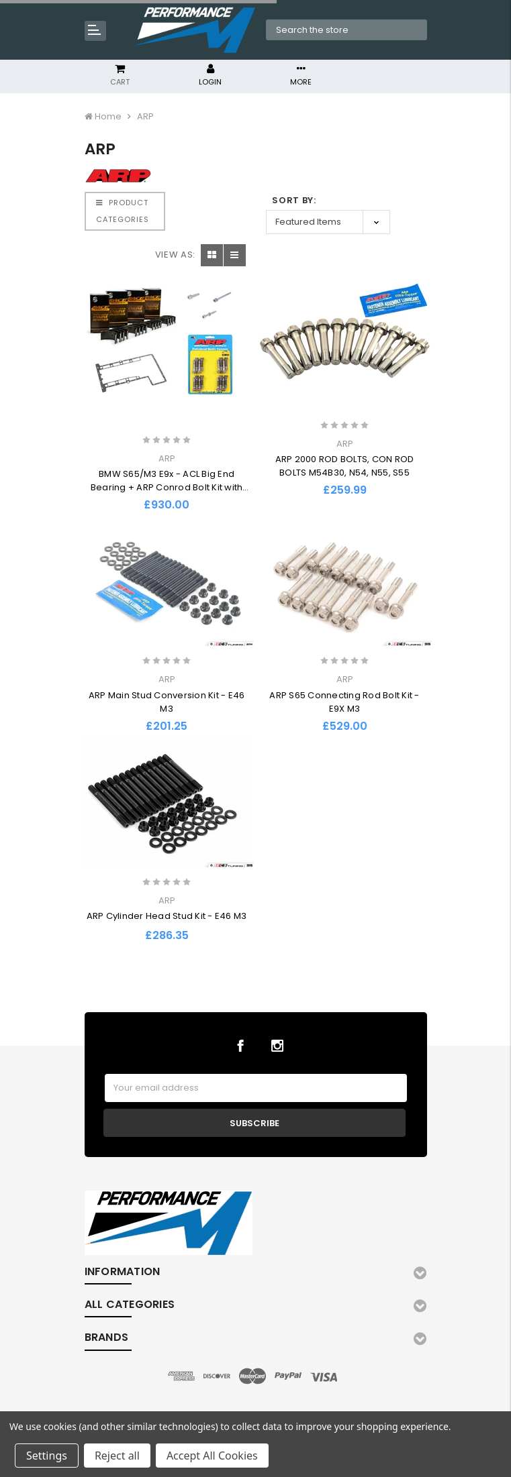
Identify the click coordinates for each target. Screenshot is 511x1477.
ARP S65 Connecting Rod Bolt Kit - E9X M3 (344, 702)
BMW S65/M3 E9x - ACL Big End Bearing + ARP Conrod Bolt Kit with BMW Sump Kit (167, 487)
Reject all (117, 1455)
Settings (46, 1455)
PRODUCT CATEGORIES (122, 211)
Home (108, 116)
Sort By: (294, 200)
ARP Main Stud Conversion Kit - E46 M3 (167, 702)
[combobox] (347, 30)
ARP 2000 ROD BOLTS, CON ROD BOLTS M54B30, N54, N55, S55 (344, 466)
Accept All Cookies (212, 1455)
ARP (145, 116)
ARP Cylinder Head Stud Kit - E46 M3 (167, 916)
